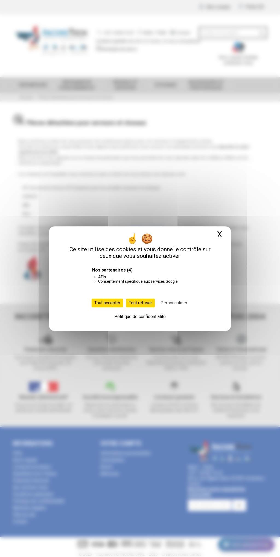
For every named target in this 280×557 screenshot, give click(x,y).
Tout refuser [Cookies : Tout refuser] (140, 302)
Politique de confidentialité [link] (140, 316)
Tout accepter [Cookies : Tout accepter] (107, 302)
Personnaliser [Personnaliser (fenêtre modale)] (174, 302)
